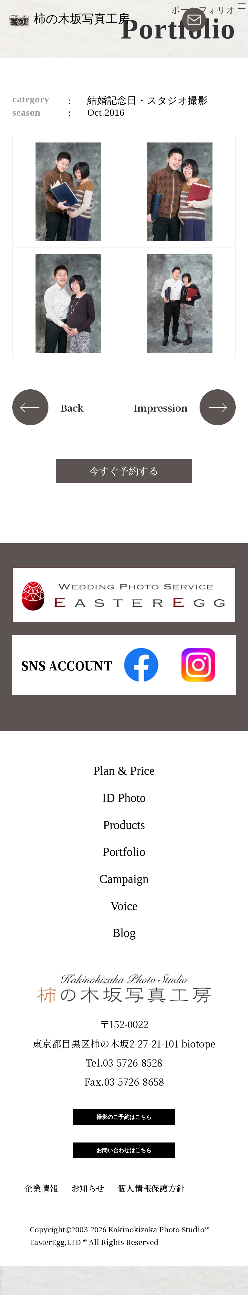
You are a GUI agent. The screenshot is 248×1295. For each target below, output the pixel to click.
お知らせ (87, 1217)
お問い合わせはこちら (124, 1172)
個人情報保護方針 (151, 1217)
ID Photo (124, 798)
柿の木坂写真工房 (82, 19)
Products (124, 825)
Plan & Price (123, 770)
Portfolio (124, 851)
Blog (124, 933)
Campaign (124, 879)
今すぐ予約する (124, 471)
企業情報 (41, 1217)
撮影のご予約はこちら (124, 1124)
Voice (124, 906)
